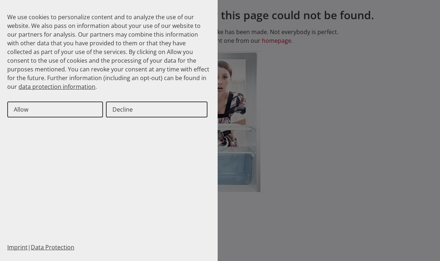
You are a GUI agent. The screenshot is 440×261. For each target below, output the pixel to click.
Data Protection (52, 247)
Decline (122, 109)
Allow (21, 109)
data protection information (56, 87)
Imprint (17, 247)
